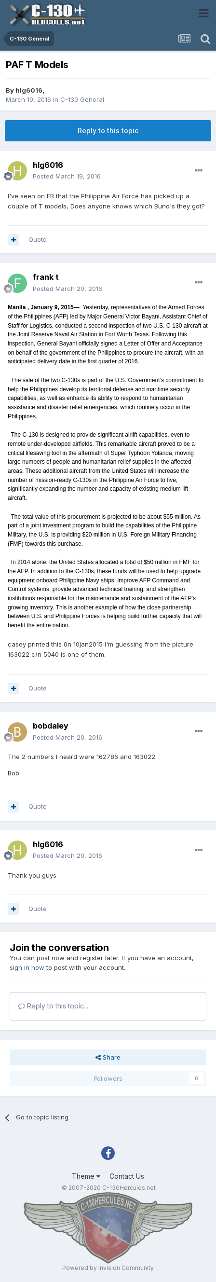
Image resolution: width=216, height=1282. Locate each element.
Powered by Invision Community (108, 1267)
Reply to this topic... (53, 1006)
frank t (46, 277)
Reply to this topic (108, 130)
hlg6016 (28, 90)
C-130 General (82, 99)
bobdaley (50, 726)
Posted (67, 176)
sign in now (27, 967)
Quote (37, 239)
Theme (86, 1176)
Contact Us (126, 1176)
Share (108, 1057)
